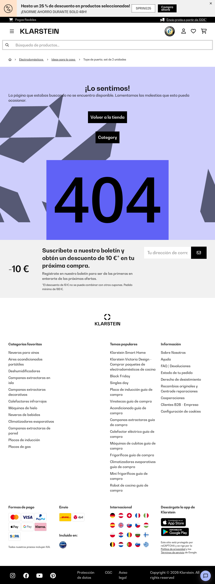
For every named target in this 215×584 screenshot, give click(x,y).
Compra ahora (161, 8)
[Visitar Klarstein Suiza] (129, 515)
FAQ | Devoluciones (175, 366)
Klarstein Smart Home (128, 352)
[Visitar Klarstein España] (112, 525)
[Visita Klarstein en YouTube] (39, 575)
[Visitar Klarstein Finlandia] (146, 534)
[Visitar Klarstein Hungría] (146, 525)
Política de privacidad (173, 549)
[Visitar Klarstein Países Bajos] (120, 544)
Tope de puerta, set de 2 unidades (104, 59)
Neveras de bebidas (24, 415)
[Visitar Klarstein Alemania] (112, 515)
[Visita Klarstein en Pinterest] (53, 575)
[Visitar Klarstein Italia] (146, 515)
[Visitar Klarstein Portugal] (129, 544)
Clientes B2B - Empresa (179, 404)
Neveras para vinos (23, 352)
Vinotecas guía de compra (131, 401)
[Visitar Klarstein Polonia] (112, 534)
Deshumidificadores (24, 371)
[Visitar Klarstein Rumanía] (129, 534)
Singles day (119, 383)
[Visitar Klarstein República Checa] (137, 525)
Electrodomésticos (31, 59)
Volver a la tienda (107, 117)
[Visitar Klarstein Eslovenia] (137, 544)
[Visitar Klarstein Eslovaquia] (129, 525)
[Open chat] (205, 576)
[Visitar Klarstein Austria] (120, 515)
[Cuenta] (183, 31)
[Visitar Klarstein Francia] (137, 515)
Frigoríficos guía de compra (132, 455)
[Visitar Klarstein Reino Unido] (120, 525)
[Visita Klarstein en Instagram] (12, 575)
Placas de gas (19, 447)
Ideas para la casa (63, 59)
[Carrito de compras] (204, 31)
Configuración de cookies (181, 411)
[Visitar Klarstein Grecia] (146, 545)
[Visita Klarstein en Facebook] (26, 575)
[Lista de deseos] (193, 31)
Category (107, 137)
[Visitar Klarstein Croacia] (120, 534)
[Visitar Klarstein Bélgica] (112, 544)
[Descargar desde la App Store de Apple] (173, 522)
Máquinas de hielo (22, 408)
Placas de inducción (24, 440)
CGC (108, 572)
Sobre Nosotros (173, 352)
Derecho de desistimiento (181, 379)
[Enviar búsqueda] (7, 44)
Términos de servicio (172, 552)
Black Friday (120, 376)
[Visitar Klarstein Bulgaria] (137, 534)
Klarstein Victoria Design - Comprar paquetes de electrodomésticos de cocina (133, 364)
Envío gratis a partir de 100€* (186, 19)
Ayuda (166, 359)
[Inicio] (13, 59)
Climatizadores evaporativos (31, 421)
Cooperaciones (173, 398)
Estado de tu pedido (177, 373)
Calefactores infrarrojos (27, 401)
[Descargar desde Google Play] (175, 532)
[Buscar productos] (107, 45)
